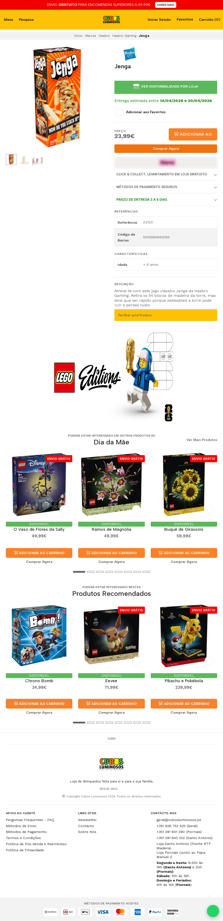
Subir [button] (112, 738)
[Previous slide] (13, 98)
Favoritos (184, 19)
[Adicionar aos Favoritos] (140, 112)
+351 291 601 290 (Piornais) (179, 832)
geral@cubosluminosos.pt (179, 820)
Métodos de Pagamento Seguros (146, 187)
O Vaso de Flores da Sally (39, 529)
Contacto (86, 826)
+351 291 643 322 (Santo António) (185, 838)
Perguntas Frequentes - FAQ (30, 820)
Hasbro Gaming (124, 36)
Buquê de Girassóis (183, 529)
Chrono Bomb (39, 680)
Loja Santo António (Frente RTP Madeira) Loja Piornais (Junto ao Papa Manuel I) (184, 850)
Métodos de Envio (21, 826)
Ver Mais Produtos (201, 440)
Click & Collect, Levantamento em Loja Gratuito (161, 174)
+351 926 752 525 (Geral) (177, 826)
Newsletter (87, 820)
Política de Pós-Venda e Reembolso (36, 844)
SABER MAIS (165, 5)
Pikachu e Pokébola (184, 680)
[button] (9, 572)
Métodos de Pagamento (26, 832)
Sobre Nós (87, 832)
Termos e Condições (23, 838)
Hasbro (104, 36)
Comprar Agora (166, 148)
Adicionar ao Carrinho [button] (39, 553)
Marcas (90, 36)
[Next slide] (101, 98)
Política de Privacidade (25, 850)
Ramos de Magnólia (111, 529)
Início (78, 36)
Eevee (111, 680)
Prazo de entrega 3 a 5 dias (141, 199)
